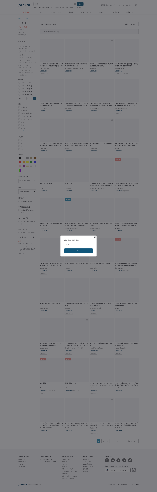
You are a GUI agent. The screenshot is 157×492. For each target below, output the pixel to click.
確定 (78, 250)
